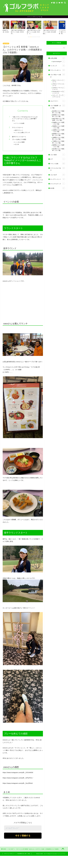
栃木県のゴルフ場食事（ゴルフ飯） (58, 112)
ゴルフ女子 (6, 43)
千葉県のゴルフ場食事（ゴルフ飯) (58, 142)
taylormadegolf (58, 62)
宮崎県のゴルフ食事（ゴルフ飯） (58, 127)
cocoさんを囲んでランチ (22, 132)
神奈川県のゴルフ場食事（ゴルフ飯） (58, 119)
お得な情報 (57, 58)
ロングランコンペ (57, 179)
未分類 (57, 188)
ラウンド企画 (57, 164)
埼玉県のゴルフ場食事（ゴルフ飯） (58, 149)
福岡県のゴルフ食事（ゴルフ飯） (58, 146)
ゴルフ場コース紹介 (57, 76)
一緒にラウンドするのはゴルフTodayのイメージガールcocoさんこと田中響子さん (25, 119)
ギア (57, 159)
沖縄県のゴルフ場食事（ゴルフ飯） (58, 138)
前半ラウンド (19, 130)
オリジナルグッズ (57, 184)
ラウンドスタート (17, 128)
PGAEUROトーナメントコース (58, 92)
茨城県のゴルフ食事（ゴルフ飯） (58, 123)
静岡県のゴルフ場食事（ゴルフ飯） (58, 134)
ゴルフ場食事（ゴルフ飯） (57, 107)
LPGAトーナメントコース (58, 84)
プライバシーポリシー (9, 853)
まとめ (17, 144)
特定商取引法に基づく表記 (23, 853)
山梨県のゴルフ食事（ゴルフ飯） (58, 130)
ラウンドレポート (57, 70)
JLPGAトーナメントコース (58, 88)
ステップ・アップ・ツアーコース (58, 96)
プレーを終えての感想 (19, 140)
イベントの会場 (19, 123)
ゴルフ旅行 (57, 155)
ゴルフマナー (57, 101)
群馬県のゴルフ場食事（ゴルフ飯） (58, 115)
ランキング (57, 66)
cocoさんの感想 (20, 142)
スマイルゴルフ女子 (57, 169)
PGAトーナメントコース (58, 81)
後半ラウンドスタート (19, 137)
